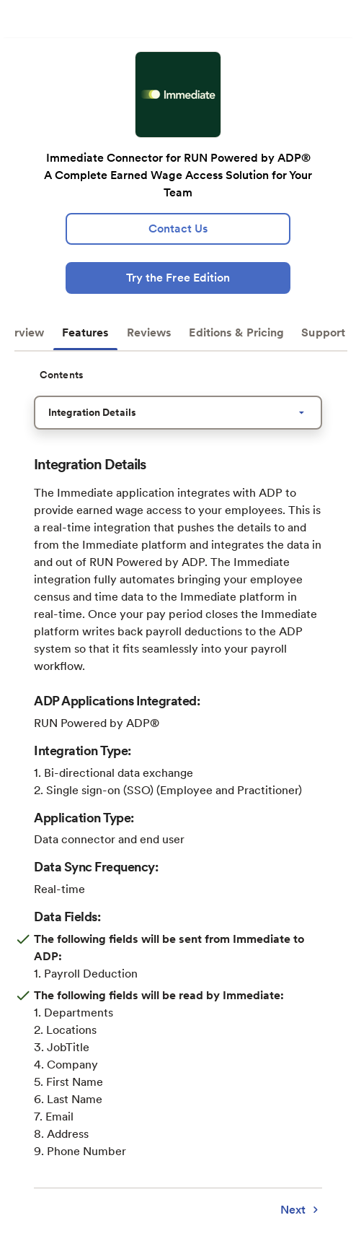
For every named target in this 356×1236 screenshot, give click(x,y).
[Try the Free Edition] (178, 278)
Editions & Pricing (236, 332)
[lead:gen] (178, 229)
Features (86, 332)
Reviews (149, 332)
